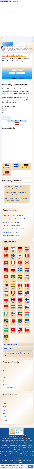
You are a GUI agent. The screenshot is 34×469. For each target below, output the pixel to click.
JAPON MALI (20, 256)
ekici (4, 413)
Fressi (4, 374)
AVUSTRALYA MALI (27, 293)
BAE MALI (20, 293)
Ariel (4, 416)
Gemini (5, 381)
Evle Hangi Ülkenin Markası (11, 232)
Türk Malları (6, 173)
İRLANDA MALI (6, 315)
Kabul (30, 466)
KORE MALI (27, 263)
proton (4, 406)
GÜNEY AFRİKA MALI (6, 322)
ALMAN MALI (20, 249)
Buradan (20, 460)
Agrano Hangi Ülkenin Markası (12, 222)
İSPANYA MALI (20, 278)
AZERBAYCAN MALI (20, 263)
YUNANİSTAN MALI (27, 278)
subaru (5, 403)
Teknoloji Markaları (10, 344)
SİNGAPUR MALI (6, 293)
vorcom (5, 420)
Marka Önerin (8, 348)
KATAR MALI (6, 286)
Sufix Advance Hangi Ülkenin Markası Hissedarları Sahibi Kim (16, 200)
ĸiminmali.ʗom (6, 118)
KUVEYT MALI (20, 315)
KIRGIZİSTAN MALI (13, 330)
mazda (4, 400)
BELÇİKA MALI (13, 293)
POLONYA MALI (6, 300)
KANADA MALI (20, 286)
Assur (4, 377)
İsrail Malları (16, 166)
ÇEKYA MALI (27, 307)
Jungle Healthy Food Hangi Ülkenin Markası (16, 219)
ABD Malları (7, 166)
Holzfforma (6, 384)
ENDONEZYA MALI (6, 307)
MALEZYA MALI (13, 315)
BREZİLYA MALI (20, 322)
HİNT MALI (13, 286)
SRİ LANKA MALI (6, 338)
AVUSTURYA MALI (13, 307)
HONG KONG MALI (6, 278)
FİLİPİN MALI (20, 330)
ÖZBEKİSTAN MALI (6, 330)
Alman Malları (26, 166)
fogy (4, 410)
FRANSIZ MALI (27, 256)
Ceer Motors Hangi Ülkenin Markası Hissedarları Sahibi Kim (15, 194)
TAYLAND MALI (20, 300)
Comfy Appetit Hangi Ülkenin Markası (14, 229)
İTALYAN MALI (13, 263)
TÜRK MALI (6, 249)
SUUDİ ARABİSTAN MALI (13, 278)
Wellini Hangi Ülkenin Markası (12, 235)
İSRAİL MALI (13, 249)
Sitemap (19, 462)
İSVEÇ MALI (20, 271)
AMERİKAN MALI (27, 249)
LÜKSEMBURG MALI (27, 315)
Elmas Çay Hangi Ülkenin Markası (13, 215)
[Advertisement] (17, 19)
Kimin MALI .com (5, 1)
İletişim (14, 462)
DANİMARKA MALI (27, 286)
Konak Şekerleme (8, 387)
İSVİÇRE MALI (6, 263)
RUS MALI (13, 270)
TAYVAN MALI (6, 271)
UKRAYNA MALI (27, 322)
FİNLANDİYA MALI (27, 300)
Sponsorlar (9, 1)
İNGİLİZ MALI (13, 256)
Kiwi (4, 367)
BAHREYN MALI (13, 322)
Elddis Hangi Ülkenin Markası (12, 225)
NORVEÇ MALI (13, 300)
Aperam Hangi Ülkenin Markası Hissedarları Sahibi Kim (14, 188)
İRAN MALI (20, 307)
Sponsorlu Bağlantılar (8, 128)
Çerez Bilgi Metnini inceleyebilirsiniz (15, 467)
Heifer (4, 371)
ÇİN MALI (6, 256)
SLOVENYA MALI (27, 330)
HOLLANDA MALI (27, 271)
